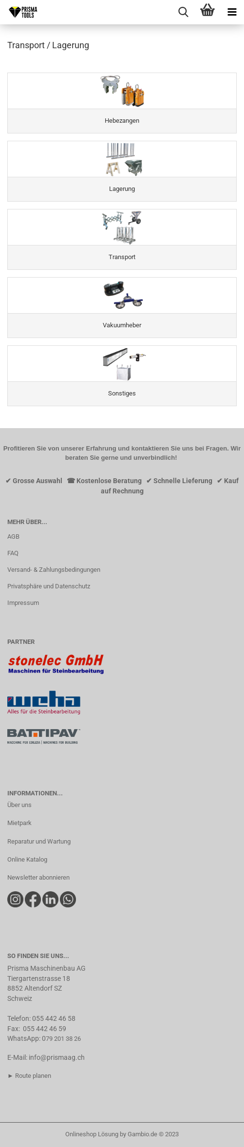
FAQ (13, 553)
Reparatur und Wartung (39, 841)
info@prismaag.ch (57, 1057)
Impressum (23, 602)
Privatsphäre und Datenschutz (48, 586)
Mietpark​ (19, 823)
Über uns (19, 805)
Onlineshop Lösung (91, 1134)
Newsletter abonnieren (38, 877)
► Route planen (29, 1075)
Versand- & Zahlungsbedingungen (53, 569)
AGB (13, 536)
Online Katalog (27, 859)
